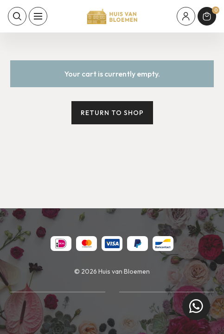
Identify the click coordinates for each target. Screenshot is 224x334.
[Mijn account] (186, 16)
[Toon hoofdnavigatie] (38, 16)
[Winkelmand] (207, 16)
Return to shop (112, 113)
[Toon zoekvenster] (17, 16)
